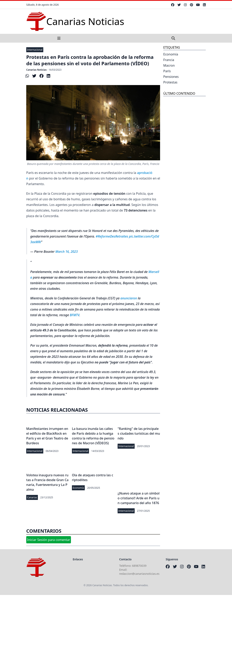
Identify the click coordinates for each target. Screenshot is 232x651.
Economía (78, 488)
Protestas (170, 82)
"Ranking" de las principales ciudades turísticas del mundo (139, 433)
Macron (169, 65)
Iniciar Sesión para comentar (48, 540)
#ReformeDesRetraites (112, 236)
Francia (168, 60)
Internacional (34, 49)
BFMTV (74, 315)
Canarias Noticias (36, 69)
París (167, 71)
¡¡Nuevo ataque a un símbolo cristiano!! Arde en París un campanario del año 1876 (138, 498)
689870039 (139, 566)
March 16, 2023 (66, 251)
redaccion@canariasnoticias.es (139, 574)
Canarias (32, 497)
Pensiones (171, 76)
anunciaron (128, 298)
